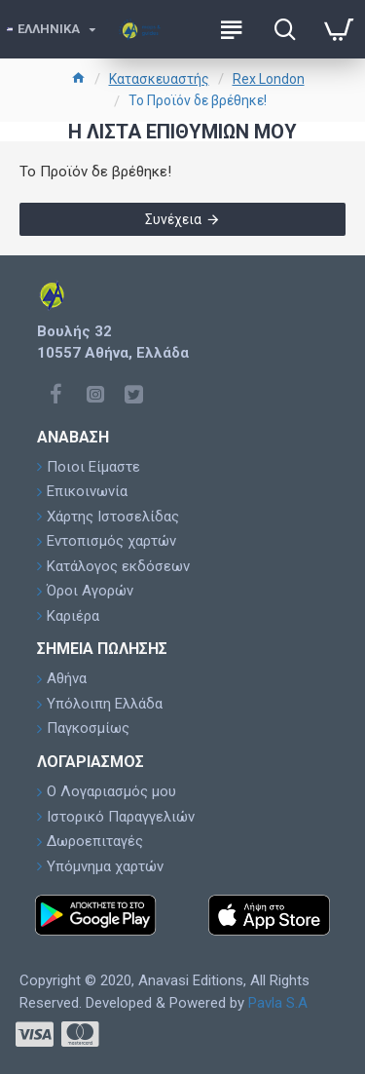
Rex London (269, 79)
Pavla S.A (278, 1003)
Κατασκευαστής (159, 79)
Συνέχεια (173, 219)
